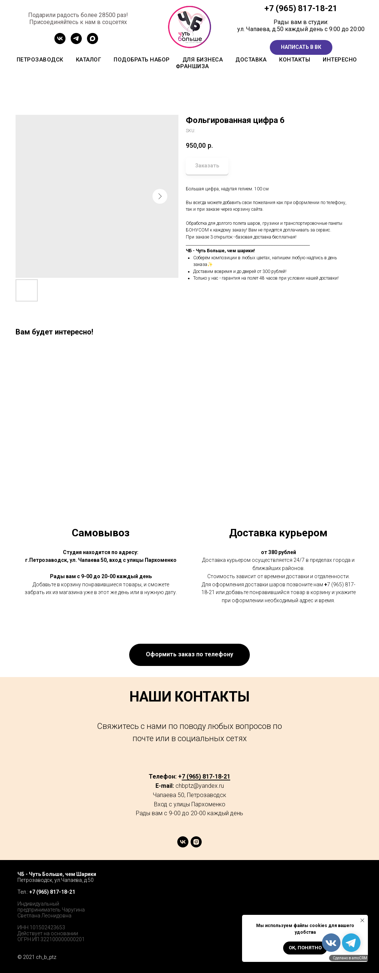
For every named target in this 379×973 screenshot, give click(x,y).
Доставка (250, 59)
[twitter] (338, 881)
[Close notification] (362, 920)
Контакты (294, 59)
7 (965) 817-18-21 (303, 8)
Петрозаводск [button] (40, 59)
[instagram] (196, 845)
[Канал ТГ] (76, 42)
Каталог (88, 59)
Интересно (340, 59)
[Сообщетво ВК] (60, 42)
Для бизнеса (202, 59)
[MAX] (92, 42)
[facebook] (321, 881)
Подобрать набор (142, 59)
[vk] (182, 845)
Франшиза (192, 66)
